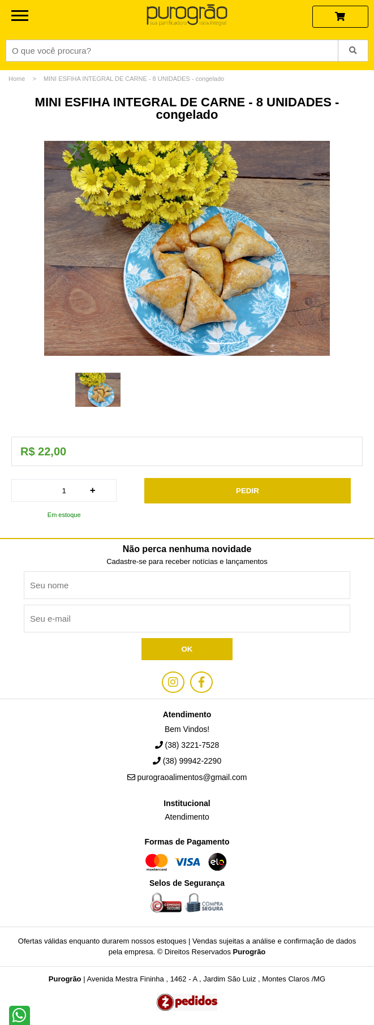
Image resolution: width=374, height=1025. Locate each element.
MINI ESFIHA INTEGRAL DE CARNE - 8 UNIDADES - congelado (134, 78)
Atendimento (187, 817)
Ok (187, 649)
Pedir (247, 490)
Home (16, 78)
